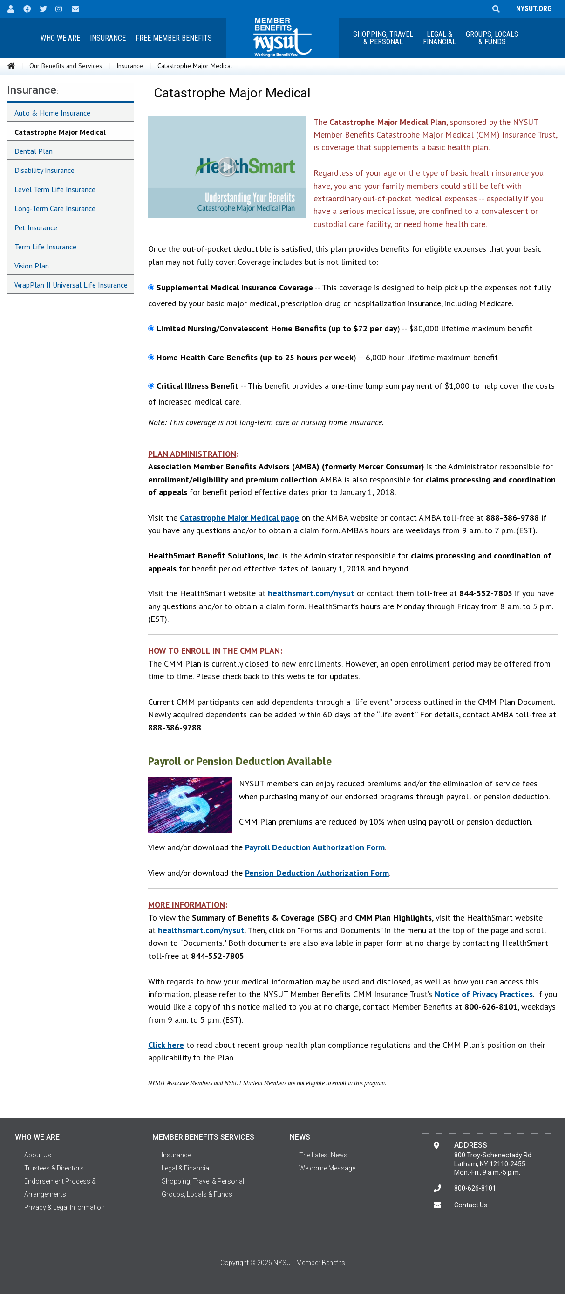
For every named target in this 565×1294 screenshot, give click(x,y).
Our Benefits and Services (65, 66)
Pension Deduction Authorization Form (317, 872)
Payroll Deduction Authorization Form (315, 847)
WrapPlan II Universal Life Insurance (71, 284)
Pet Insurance (35, 227)
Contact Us (470, 1205)
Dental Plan (33, 151)
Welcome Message (327, 1168)
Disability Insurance (44, 170)
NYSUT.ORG (532, 8)
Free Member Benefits (174, 38)
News (300, 1137)
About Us (37, 1155)
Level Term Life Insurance (54, 189)
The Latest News (323, 1155)
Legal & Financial (186, 1168)
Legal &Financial (439, 38)
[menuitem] (60, 38)
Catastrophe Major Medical (60, 132)
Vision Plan (31, 265)
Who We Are (60, 38)
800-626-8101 (475, 1188)
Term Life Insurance (45, 246)
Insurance (108, 38)
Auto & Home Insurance (52, 112)
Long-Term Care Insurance (54, 208)
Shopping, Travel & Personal (383, 38)
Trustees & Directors (54, 1168)
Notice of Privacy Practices (484, 994)
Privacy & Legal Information (64, 1207)
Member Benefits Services (203, 1137)
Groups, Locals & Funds (492, 38)
